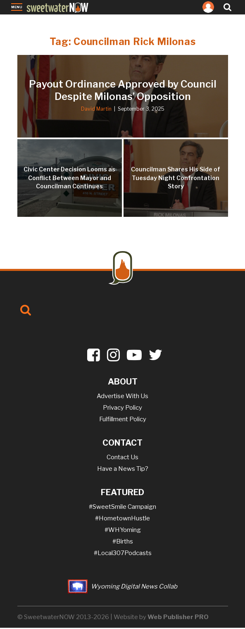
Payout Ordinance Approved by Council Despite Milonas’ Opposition (122, 91)
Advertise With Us (122, 397)
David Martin (96, 110)
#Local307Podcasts (123, 554)
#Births (122, 542)
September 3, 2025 (141, 110)
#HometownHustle (122, 519)
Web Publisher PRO (178, 618)
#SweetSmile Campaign (122, 508)
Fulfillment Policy (122, 420)
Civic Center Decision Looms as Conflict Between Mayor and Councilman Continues (69, 179)
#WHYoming (123, 531)
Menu (16, 8)
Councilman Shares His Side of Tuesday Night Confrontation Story (175, 179)
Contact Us (122, 458)
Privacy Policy (122, 409)
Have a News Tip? (122, 470)
